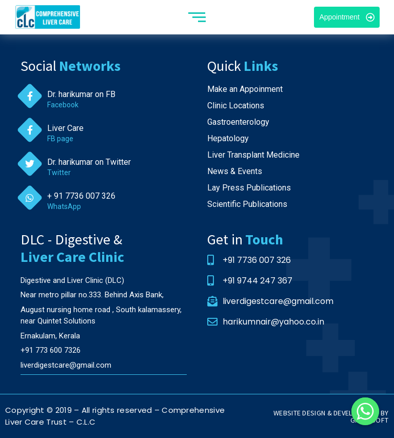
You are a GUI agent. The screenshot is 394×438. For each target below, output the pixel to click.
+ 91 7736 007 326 (81, 196)
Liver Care (65, 128)
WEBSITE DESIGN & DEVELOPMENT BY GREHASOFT (330, 416)
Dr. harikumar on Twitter (89, 162)
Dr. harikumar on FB (81, 94)
